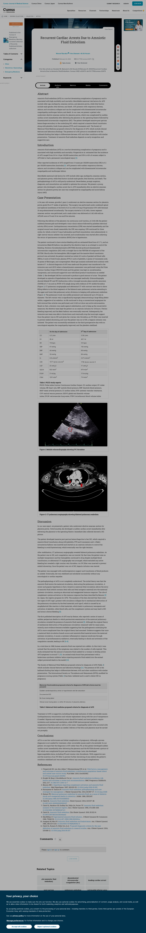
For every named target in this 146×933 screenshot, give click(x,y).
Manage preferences (15, 921)
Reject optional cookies (47, 927)
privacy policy (18, 916)
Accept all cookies (19, 927)
